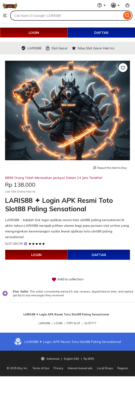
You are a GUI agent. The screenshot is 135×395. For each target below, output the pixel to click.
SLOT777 (90, 323)
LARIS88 (44, 323)
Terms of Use (40, 368)
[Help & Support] (101, 5)
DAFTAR (101, 32)
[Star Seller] (25, 243)
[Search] (127, 15)
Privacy (58, 368)
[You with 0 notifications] (115, 5)
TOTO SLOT (73, 323)
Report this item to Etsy (110, 168)
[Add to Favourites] (123, 67)
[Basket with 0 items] (127, 5)
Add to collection (67, 279)
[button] (67, 358)
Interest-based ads (80, 368)
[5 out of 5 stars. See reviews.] (37, 243)
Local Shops (105, 368)
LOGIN (34, 32)
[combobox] (66, 15)
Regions (122, 368)
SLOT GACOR (14, 243)
